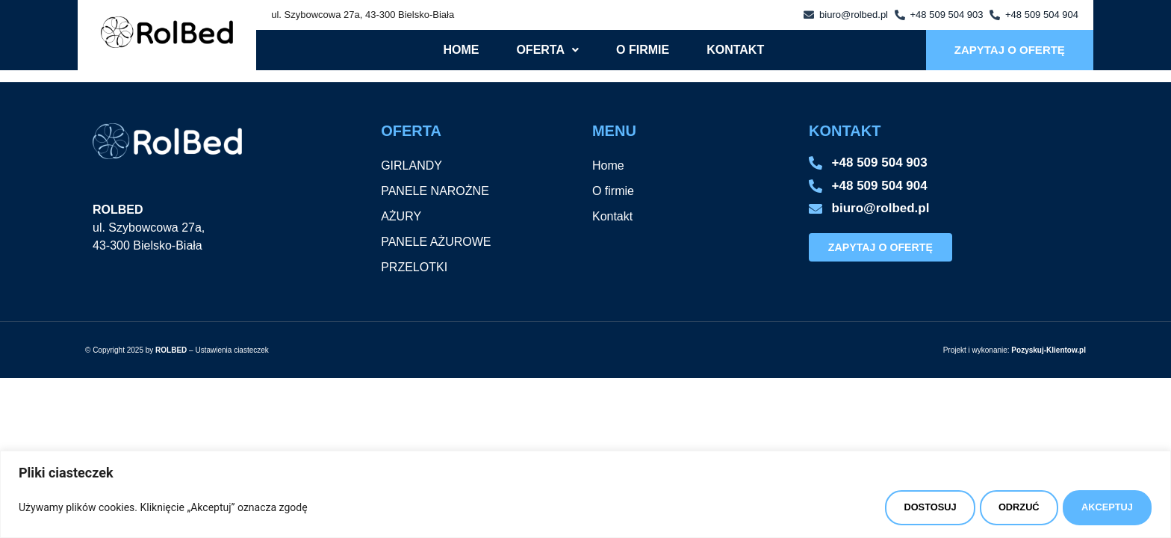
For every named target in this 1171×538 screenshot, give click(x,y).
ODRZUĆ (991, 504)
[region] (585, 490)
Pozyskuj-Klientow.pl (1048, 350)
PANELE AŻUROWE (436, 241)
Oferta (547, 49)
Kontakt (735, 49)
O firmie (642, 49)
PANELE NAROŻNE (435, 191)
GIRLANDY (411, 165)
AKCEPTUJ (1099, 504)
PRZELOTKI (414, 267)
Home (461, 49)
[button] (547, 50)
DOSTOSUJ (884, 504)
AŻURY (401, 216)
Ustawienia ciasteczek (231, 350)
